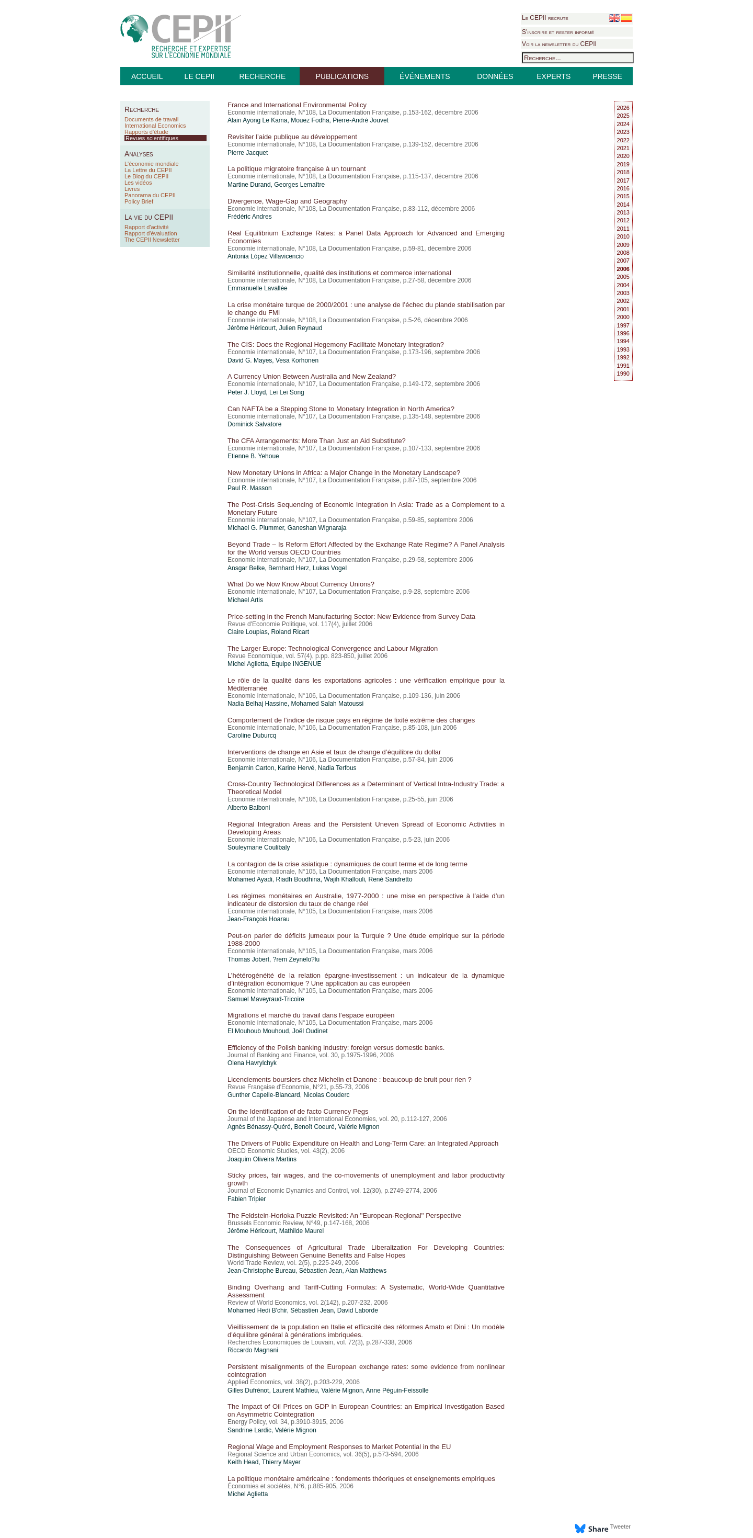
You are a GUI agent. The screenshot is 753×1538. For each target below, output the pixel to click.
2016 (623, 188)
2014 (623, 204)
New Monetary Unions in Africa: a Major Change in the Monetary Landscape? (343, 473)
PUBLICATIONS (342, 76)
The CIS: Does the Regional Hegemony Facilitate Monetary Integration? (335, 344)
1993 (623, 349)
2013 (623, 212)
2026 (623, 108)
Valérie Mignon (358, 1126)
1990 (623, 373)
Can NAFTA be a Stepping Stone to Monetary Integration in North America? (340, 409)
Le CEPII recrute (545, 17)
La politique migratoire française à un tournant (296, 169)
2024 (623, 124)
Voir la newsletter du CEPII (559, 44)
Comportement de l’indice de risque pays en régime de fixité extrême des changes (351, 720)
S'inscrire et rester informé (558, 32)
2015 (623, 196)
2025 (623, 115)
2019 (623, 164)
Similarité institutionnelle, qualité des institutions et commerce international (339, 273)
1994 (623, 341)
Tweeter (620, 1526)
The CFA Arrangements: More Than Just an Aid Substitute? (316, 441)
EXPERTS (554, 76)
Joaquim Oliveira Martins (261, 1159)
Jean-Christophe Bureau (261, 1270)
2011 (623, 228)
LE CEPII (200, 76)
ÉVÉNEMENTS (425, 76)
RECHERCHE (262, 76)
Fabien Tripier (246, 1199)
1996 (623, 333)
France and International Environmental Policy (297, 105)
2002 (623, 301)
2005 (623, 277)
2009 (623, 245)
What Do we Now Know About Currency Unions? (300, 584)
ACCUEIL (147, 76)
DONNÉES (495, 76)
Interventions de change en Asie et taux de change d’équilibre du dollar (334, 752)
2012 (623, 220)
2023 (623, 132)
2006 (623, 269)
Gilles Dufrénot (248, 1390)
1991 (623, 366)
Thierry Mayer (281, 1462)
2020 (623, 156)
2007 (623, 260)
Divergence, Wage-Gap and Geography (287, 201)
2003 (623, 293)
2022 (623, 140)
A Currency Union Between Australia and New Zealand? (311, 376)
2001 (623, 309)
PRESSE (607, 76)
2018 (623, 172)
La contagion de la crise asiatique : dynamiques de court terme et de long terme (347, 864)
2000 (623, 317)
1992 (623, 357)
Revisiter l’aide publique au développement (292, 137)
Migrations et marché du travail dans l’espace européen (310, 1015)
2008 (623, 253)
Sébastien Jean (321, 1270)
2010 (623, 236)
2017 (623, 180)
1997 (623, 325)
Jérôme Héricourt (251, 328)
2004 (623, 285)
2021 (623, 148)
